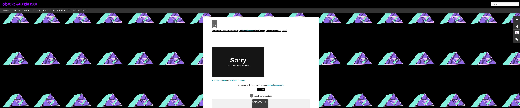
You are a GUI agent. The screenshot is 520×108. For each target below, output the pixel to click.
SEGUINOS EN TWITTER (24, 11)
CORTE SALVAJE (80, 11)
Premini (233, 80)
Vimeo (242, 80)
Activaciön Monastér (275, 85)
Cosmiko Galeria (219, 80)
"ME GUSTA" (42, 11)
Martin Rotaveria (247, 31)
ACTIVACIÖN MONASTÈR (60, 11)
